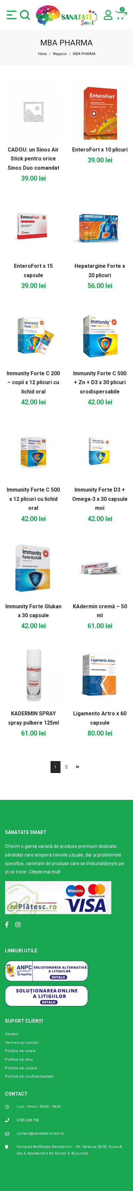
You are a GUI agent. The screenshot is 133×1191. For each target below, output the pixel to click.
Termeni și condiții (22, 1043)
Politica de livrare (20, 1051)
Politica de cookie (21, 1068)
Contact (11, 1034)
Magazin (60, 54)
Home (42, 54)
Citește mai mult (44, 871)
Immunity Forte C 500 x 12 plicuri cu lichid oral (33, 499)
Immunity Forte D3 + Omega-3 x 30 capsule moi (100, 499)
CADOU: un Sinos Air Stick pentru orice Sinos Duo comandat (33, 159)
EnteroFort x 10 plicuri (100, 150)
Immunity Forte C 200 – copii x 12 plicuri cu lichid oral (33, 382)
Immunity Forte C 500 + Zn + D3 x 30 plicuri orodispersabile (99, 382)
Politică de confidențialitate (29, 1076)
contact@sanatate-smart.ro (40, 1133)
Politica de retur (19, 1059)
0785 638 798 (28, 1120)
